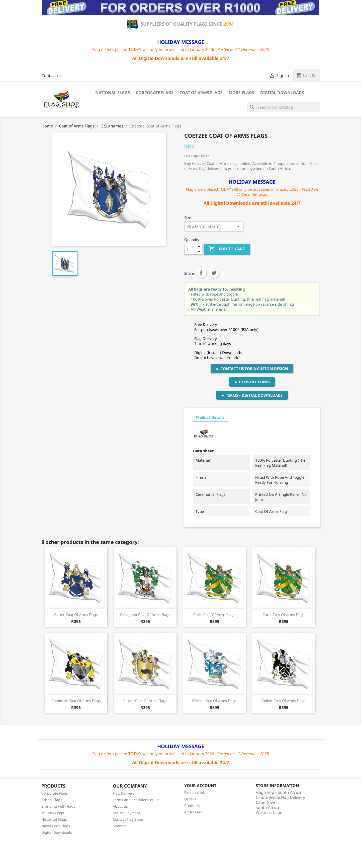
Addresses (193, 812)
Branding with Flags (58, 806)
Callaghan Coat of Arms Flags (145, 614)
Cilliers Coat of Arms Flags (214, 700)
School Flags (51, 799)
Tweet (214, 273)
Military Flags (52, 812)
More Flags (241, 92)
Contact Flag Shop (128, 819)
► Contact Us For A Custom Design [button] (252, 368)
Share (201, 273)
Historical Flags (54, 819)
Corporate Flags (154, 92)
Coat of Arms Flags (201, 92)
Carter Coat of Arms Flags (76, 614)
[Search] (283, 107)
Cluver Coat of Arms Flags (145, 700)
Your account (200, 785)
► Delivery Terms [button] (252, 381)
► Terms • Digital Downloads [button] (252, 395)
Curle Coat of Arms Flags (214, 614)
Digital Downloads (282, 92)
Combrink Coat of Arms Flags (76, 700)
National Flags (112, 92)
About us (120, 806)
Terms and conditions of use (136, 799)
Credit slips (193, 805)
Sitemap (120, 825)
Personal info (195, 792)
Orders (190, 799)
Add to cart (227, 249)
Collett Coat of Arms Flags (284, 700)
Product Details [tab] (210, 417)
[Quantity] (190, 249)
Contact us (51, 75)
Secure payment (126, 812)
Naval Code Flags (55, 825)
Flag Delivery (123, 793)
